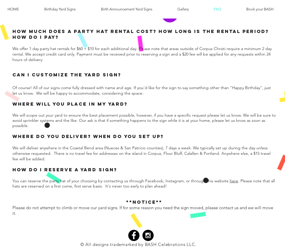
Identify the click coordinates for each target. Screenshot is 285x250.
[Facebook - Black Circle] (133, 235)
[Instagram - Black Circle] (148, 235)
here (234, 180)
